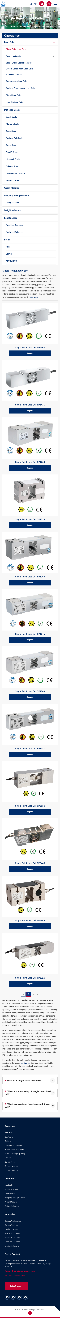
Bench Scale (11, 117)
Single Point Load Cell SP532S (30, 978)
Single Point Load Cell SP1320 (30, 519)
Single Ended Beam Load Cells (19, 63)
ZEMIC (9, 254)
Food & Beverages (12, 1229)
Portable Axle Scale (14, 138)
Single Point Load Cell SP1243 (30, 691)
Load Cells (25, 26)
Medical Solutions (12, 1246)
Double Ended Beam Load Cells (19, 69)
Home (5, 26)
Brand (7, 239)
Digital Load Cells (13, 95)
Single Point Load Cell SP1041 (30, 748)
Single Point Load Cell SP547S (30, 404)
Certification (10, 1162)
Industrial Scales (12, 110)
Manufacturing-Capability (15, 1153)
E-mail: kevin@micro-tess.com (20, 1271)
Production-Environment (14, 1149)
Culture (8, 1141)
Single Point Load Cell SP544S (30, 863)
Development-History (13, 1145)
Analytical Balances (14, 232)
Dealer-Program (11, 1170)
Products (14, 26)
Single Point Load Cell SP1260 (30, 462)
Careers (8, 1157)
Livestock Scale (13, 159)
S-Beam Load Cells (14, 75)
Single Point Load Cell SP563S (30, 806)
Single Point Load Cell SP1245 (30, 634)
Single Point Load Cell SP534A (30, 920)
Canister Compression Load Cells (20, 88)
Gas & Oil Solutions (12, 1237)
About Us (8, 1133)
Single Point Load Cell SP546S (30, 347)
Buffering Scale (12, 180)
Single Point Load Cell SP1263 (30, 576)
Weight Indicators (12, 210)
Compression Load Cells (16, 81)
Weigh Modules (11, 188)
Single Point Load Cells (16, 49)
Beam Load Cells (13, 56)
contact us (25, 1063)
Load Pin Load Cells (14, 102)
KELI (8, 247)
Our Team (9, 1137)
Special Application (12, 1233)
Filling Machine (12, 203)
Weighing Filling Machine (16, 195)
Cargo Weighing (11, 1225)
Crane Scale (11, 145)
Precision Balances (14, 225)
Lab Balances (10, 218)
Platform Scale (12, 124)
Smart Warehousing (13, 1221)
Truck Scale (11, 131)
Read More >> (35, 297)
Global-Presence (11, 1166)
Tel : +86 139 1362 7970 (15, 1275)
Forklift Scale (11, 152)
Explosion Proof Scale (15, 173)
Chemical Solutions (12, 1242)
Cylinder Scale (12, 166)
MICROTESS (11, 261)
